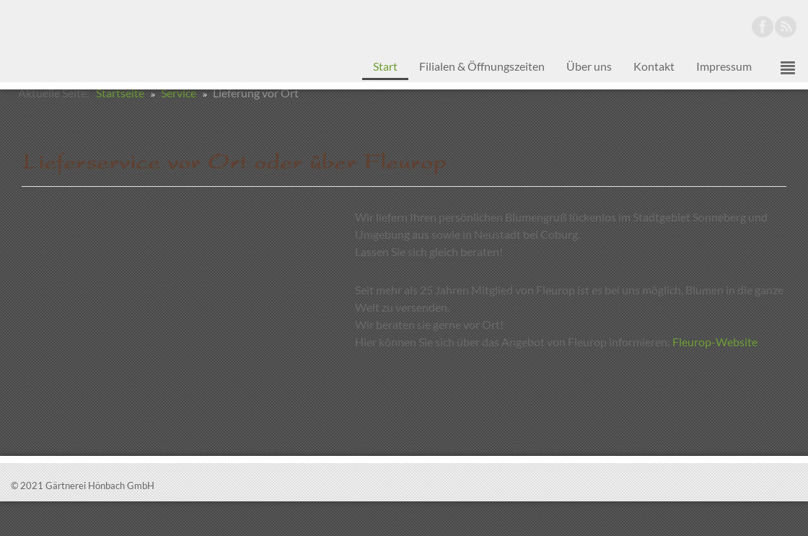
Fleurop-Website (715, 376)
